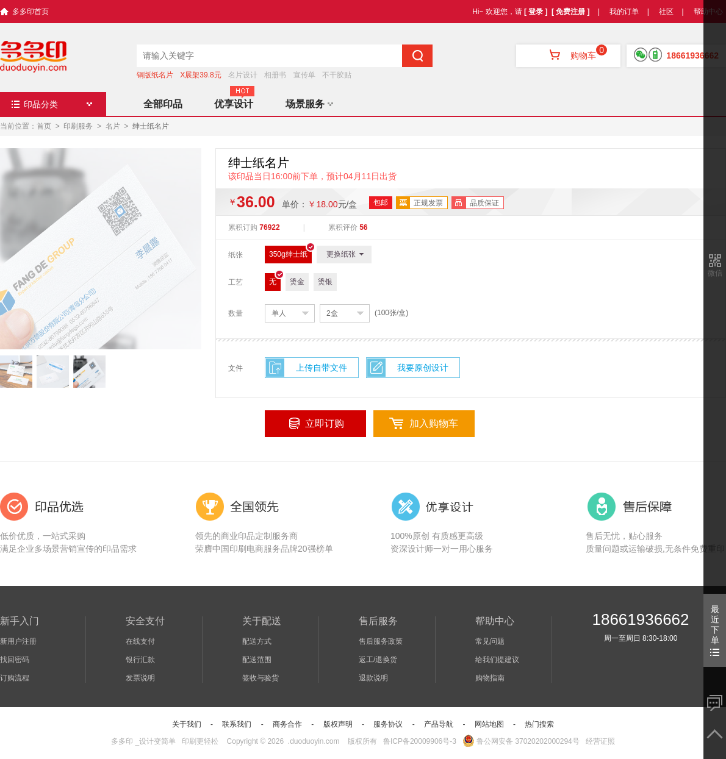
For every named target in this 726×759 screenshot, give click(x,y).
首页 (44, 126)
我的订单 (624, 11)
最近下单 (714, 630)
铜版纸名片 (155, 75)
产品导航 (438, 724)
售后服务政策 (381, 641)
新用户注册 (18, 641)
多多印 (122, 741)
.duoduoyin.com (314, 741)
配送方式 (256, 641)
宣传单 (304, 75)
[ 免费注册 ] (571, 11)
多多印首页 (30, 11)
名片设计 (242, 75)
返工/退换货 (378, 659)
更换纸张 (345, 254)
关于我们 (186, 724)
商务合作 (287, 724)
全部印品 (162, 104)
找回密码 (14, 659)
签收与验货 (260, 678)
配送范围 (256, 659)
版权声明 (338, 724)
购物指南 (490, 678)
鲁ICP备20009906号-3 (419, 741)
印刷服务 (78, 126)
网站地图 (489, 724)
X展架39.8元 (200, 75)
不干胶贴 (336, 75)
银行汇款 (140, 659)
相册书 (275, 75)
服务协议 (388, 724)
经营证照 (600, 741)
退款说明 (373, 678)
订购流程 (14, 678)
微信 (715, 273)
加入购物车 (433, 423)
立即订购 (324, 423)
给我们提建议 (497, 659)
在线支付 (140, 641)
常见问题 (490, 641)
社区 (666, 11)
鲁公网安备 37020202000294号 (521, 741)
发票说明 (140, 678)
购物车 (568, 55)
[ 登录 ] (536, 11)
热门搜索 (539, 724)
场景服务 (309, 104)
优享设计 (233, 104)
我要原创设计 (422, 367)
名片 (113, 126)
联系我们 (236, 724)
